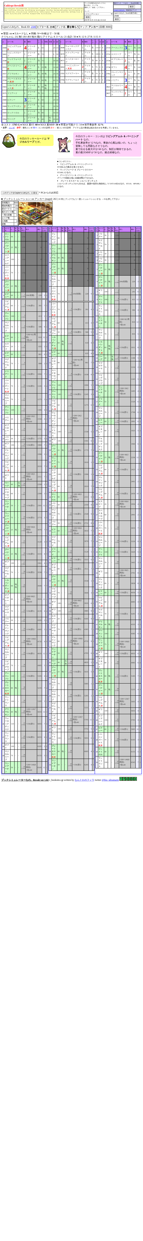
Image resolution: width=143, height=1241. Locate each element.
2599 (33, 27)
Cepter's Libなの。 (121, 10)
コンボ (12, 128)
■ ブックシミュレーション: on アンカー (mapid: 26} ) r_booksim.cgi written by (71, 489)
